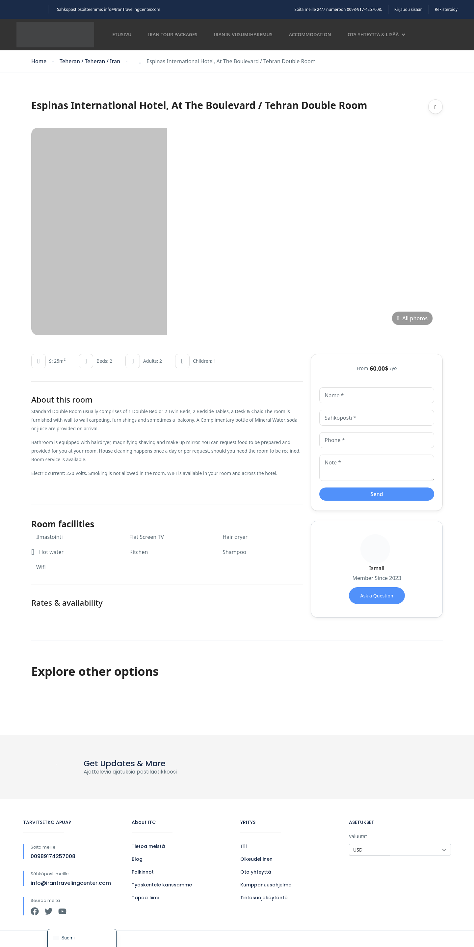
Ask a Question (376, 595)
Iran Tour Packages (173, 34)
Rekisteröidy (446, 9)
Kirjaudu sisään (408, 9)
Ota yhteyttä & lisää (377, 34)
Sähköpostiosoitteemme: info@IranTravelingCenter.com (108, 9)
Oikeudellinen (256, 859)
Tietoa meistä (148, 846)
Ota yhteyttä (255, 872)
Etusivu (121, 34)
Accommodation (310, 34)
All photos (412, 318)
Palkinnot (143, 872)
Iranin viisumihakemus (243, 34)
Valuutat (358, 836)
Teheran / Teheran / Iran (90, 61)
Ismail (376, 568)
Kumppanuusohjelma (266, 884)
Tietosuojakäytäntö (264, 897)
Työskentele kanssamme (162, 884)
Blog (137, 859)
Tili (243, 846)
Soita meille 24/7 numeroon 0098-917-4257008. (338, 9)
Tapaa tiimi (145, 897)
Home (38, 61)
